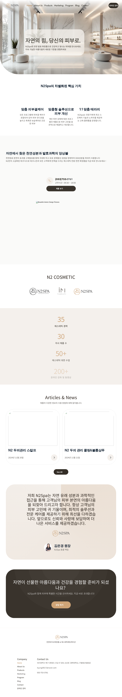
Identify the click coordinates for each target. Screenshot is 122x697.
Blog (77, 5)
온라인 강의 (21, 688)
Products (48, 5)
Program (69, 5)
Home (29, 5)
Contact (84, 5)
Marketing (58, 5)
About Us (38, 5)
